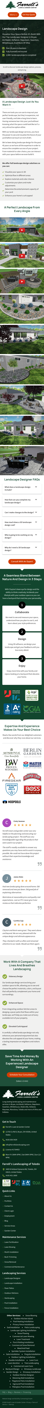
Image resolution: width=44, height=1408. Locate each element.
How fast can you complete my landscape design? (18, 501)
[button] (13, 14)
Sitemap (11, 1405)
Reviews (17, 1392)
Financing (27, 1392)
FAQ (3, 1392)
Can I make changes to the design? (19, 512)
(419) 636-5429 (11, 1140)
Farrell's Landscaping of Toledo (21, 1164)
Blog (9, 1392)
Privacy (29, 1402)
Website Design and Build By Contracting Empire (17, 1399)
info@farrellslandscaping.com (18, 1145)
